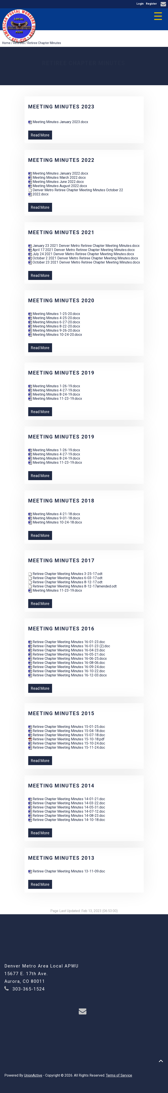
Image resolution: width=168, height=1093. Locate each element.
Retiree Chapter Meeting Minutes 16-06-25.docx (67, 658)
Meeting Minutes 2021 (61, 232)
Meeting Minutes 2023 (61, 107)
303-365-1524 (28, 989)
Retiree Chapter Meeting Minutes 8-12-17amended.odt (72, 586)
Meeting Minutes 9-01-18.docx (54, 518)
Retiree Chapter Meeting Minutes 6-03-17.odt (65, 578)
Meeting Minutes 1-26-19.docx (54, 386)
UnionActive (33, 1075)
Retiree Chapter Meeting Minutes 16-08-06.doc (66, 663)
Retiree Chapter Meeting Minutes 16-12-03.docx (67, 675)
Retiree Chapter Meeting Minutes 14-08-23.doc (66, 816)
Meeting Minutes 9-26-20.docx (54, 330)
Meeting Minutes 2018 (61, 501)
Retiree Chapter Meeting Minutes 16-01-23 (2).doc (69, 646)
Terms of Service (119, 1075)
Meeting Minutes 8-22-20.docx (54, 326)
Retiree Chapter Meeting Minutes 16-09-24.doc (66, 667)
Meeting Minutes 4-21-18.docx (54, 514)
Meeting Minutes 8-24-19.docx (54, 394)
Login (140, 3)
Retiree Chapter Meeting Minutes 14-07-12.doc (66, 811)
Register (151, 3)
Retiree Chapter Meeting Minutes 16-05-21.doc (66, 654)
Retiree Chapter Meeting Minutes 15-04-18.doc (66, 731)
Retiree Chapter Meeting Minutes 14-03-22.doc (66, 803)
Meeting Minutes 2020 (61, 301)
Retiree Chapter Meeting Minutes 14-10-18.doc (66, 820)
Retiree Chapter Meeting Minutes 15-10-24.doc (66, 743)
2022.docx (38, 194)
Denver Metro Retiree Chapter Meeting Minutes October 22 (75, 190)
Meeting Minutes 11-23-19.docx (55, 398)
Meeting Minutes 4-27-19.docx (54, 390)
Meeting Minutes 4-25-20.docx (54, 318)
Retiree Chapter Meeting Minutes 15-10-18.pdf (66, 739)
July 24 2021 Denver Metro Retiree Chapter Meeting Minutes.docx (81, 254)
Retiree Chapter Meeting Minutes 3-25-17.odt (65, 574)
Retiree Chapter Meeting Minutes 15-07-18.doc (66, 735)
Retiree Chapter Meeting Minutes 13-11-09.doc (66, 871)
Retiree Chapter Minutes (44, 43)
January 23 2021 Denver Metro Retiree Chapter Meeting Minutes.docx (84, 246)
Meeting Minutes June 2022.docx (56, 182)
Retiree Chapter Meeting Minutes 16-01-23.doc (66, 642)
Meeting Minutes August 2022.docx (57, 186)
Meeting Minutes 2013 (61, 858)
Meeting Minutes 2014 (61, 786)
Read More (40, 135)
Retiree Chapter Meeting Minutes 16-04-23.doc (66, 650)
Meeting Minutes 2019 (61, 373)
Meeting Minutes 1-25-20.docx (54, 314)
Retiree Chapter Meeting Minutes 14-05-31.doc (66, 807)
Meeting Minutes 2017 (61, 561)
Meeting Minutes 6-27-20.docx (54, 322)
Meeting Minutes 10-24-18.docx (55, 522)
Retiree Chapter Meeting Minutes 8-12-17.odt (65, 582)
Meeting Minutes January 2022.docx (58, 173)
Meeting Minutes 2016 (61, 629)
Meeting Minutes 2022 (61, 160)
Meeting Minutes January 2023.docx (58, 122)
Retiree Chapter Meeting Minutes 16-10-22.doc (66, 671)
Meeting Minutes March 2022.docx (57, 177)
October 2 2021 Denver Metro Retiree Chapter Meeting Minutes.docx (83, 258)
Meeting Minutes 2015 (61, 713)
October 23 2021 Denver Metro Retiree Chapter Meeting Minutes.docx (84, 262)
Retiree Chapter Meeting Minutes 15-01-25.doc (66, 727)
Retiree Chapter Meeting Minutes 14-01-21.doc (66, 799)
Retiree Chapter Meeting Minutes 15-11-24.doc (66, 747)
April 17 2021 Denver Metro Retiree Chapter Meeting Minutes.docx (81, 250)
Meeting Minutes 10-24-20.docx (55, 334)
